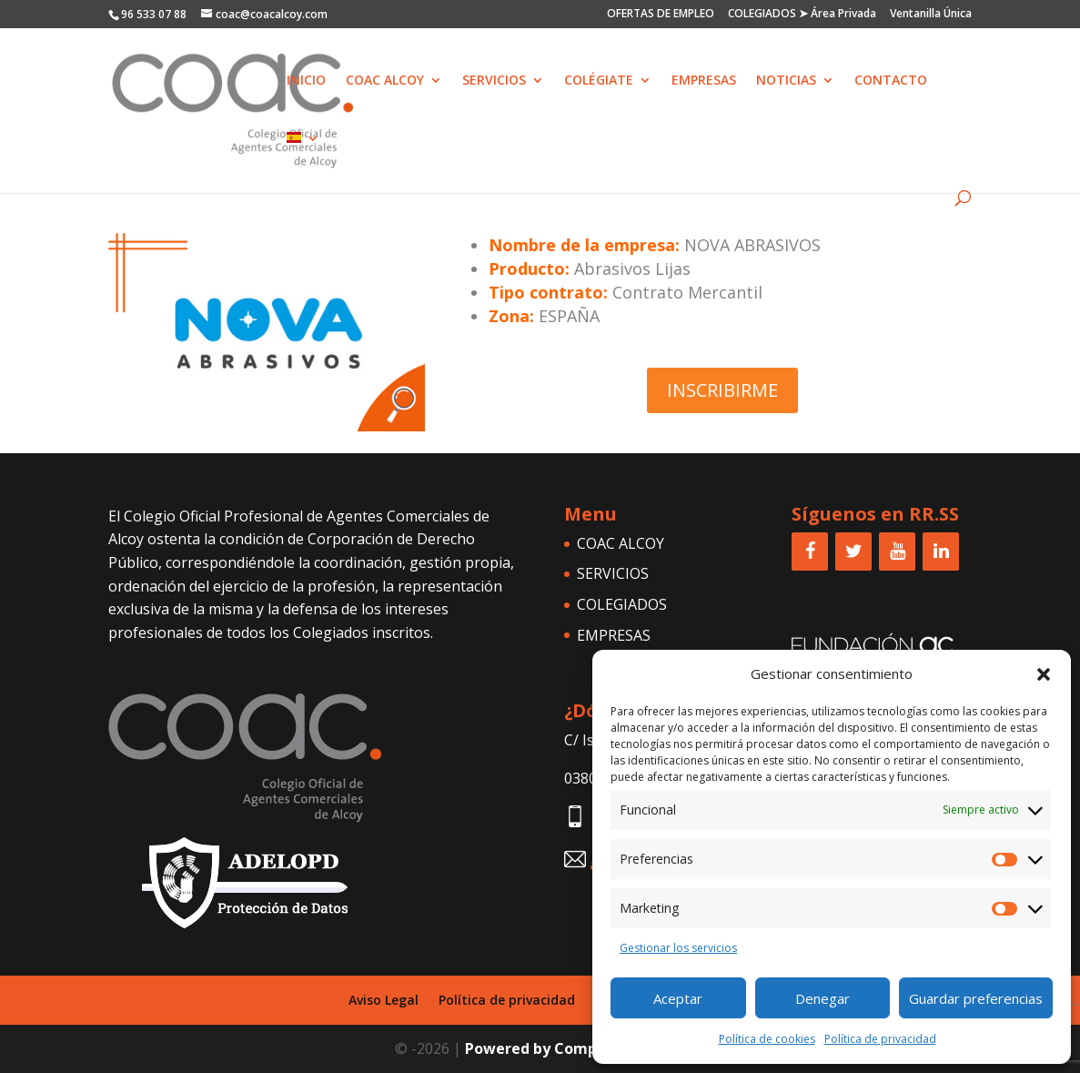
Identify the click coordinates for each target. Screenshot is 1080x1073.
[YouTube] (897, 551)
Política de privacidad (880, 1039)
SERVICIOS (494, 81)
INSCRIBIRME (722, 390)
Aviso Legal (383, 999)
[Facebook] (810, 551)
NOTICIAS (786, 81)
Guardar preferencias (976, 998)
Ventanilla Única (931, 14)
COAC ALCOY (385, 81)
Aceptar (677, 998)
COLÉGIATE (598, 81)
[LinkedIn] (941, 551)
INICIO (306, 81)
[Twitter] (853, 551)
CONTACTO (890, 81)
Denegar (822, 998)
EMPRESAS (703, 81)
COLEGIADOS (622, 604)
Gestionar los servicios (678, 948)
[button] (1044, 674)
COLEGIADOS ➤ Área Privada (802, 14)
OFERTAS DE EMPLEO (660, 14)
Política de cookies (767, 1039)
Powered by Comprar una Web (575, 1048)
